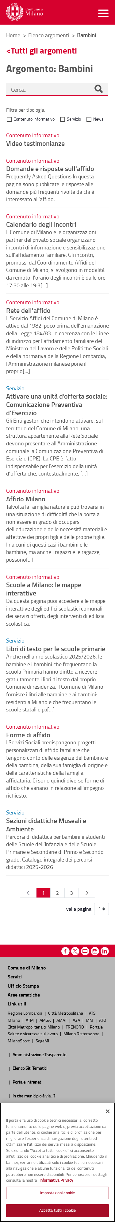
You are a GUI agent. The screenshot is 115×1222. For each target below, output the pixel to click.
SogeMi (42, 1040)
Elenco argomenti (49, 35)
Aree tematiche (24, 994)
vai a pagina (78, 909)
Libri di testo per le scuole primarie (55, 648)
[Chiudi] (107, 1111)
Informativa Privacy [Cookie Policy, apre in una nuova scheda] (56, 1180)
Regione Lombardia (25, 1013)
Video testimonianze (35, 143)
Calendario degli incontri (41, 224)
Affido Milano (25, 499)
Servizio (74, 119)
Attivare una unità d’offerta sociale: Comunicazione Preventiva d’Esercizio (56, 404)
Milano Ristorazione (81, 1033)
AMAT (62, 1020)
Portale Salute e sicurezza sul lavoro (55, 1030)
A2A (77, 1020)
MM (90, 1020)
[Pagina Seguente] (87, 893)
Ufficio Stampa (23, 985)
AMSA (46, 1020)
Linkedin (105, 951)
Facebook (65, 951)
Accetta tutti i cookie (57, 1210)
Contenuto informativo (34, 119)
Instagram (95, 951)
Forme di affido (28, 734)
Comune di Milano (27, 967)
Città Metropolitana (66, 1013)
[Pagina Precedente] (28, 893)
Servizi (15, 976)
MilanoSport (19, 1040)
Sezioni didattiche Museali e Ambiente (46, 824)
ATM (30, 1020)
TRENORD (75, 1027)
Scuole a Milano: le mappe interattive (43, 588)
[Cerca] (98, 89)
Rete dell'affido (28, 310)
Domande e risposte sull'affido (50, 168)
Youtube (85, 951)
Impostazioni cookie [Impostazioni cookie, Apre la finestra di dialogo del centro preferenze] (57, 1193)
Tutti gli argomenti (44, 50)
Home (13, 35)
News (98, 119)
